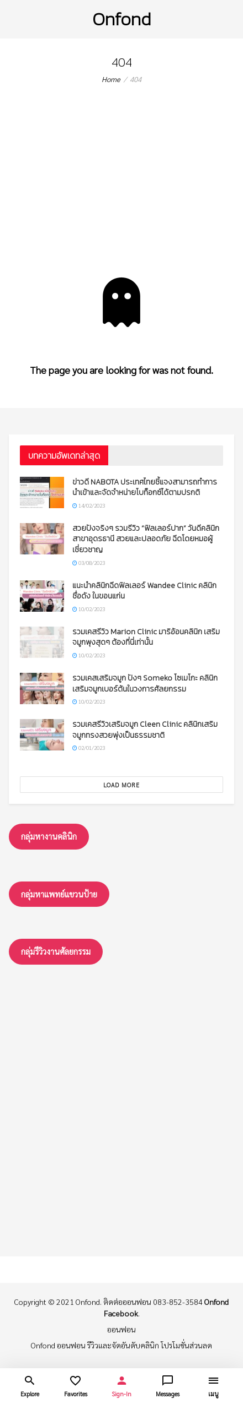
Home (111, 79)
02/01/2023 (88, 747)
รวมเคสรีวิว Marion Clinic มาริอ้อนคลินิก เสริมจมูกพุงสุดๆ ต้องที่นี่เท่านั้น (146, 637)
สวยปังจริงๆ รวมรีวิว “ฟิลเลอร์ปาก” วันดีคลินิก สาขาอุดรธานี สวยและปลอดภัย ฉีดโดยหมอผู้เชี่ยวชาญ (145, 539)
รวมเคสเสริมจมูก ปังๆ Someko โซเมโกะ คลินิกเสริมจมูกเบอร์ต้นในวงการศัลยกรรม (145, 683)
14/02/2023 (88, 505)
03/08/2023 (88, 562)
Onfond (121, 19)
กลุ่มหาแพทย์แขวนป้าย (59, 894)
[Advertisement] (121, 190)
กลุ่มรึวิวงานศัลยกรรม (56, 951)
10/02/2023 (88, 608)
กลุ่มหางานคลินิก (49, 836)
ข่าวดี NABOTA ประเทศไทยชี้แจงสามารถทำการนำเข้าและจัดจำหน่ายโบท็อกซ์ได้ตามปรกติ (144, 487)
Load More (121, 785)
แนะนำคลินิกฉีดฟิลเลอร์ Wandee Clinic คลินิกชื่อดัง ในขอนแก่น (144, 591)
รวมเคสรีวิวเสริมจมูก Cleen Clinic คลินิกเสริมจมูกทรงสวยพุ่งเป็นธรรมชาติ (145, 730)
